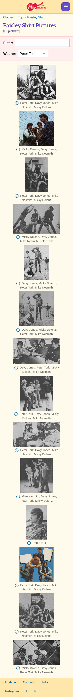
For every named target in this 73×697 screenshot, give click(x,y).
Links (44, 682)
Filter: (8, 43)
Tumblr (31, 691)
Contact (28, 682)
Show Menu (65, 6)
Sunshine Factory (36, 6)
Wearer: (9, 54)
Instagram (12, 691)
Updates (10, 682)
